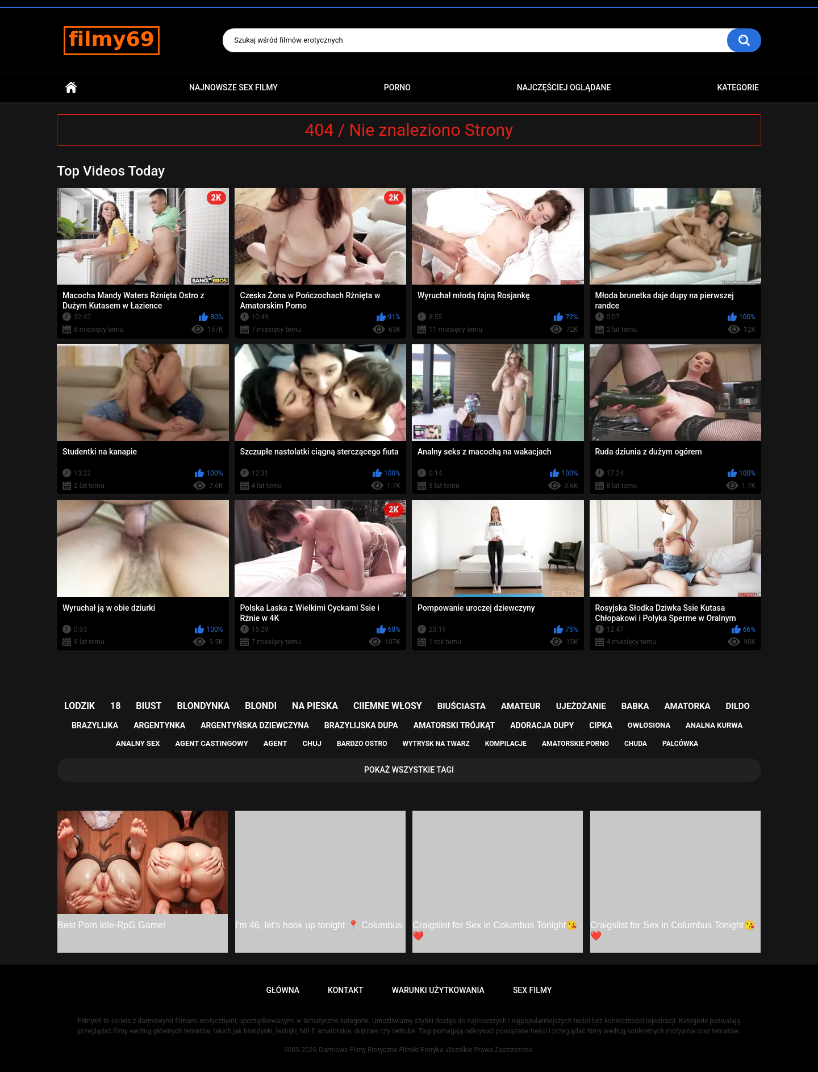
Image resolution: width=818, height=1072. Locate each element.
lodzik (79, 705)
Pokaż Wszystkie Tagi (409, 769)
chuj (312, 743)
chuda (635, 744)
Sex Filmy (532, 990)
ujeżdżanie (581, 706)
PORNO (397, 87)
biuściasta (461, 706)
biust (148, 705)
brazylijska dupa (361, 725)
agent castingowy (211, 743)
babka (635, 706)
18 (115, 705)
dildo (738, 706)
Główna (71, 87)
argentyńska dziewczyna (255, 725)
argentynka (159, 725)
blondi (261, 705)
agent (275, 743)
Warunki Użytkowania (438, 990)
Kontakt (346, 990)
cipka (600, 725)
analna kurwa (714, 725)
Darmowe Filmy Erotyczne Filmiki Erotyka (381, 1050)
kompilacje (506, 744)
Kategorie (738, 87)
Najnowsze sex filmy (233, 87)
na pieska (315, 705)
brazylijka (95, 725)
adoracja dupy (542, 725)
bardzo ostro (362, 744)
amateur (521, 706)
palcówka (680, 744)
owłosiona (649, 725)
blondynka (203, 705)
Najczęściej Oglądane (564, 87)
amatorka (687, 706)
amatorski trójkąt (454, 725)
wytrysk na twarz (435, 744)
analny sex (138, 743)
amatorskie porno (575, 744)
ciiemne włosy (387, 705)
